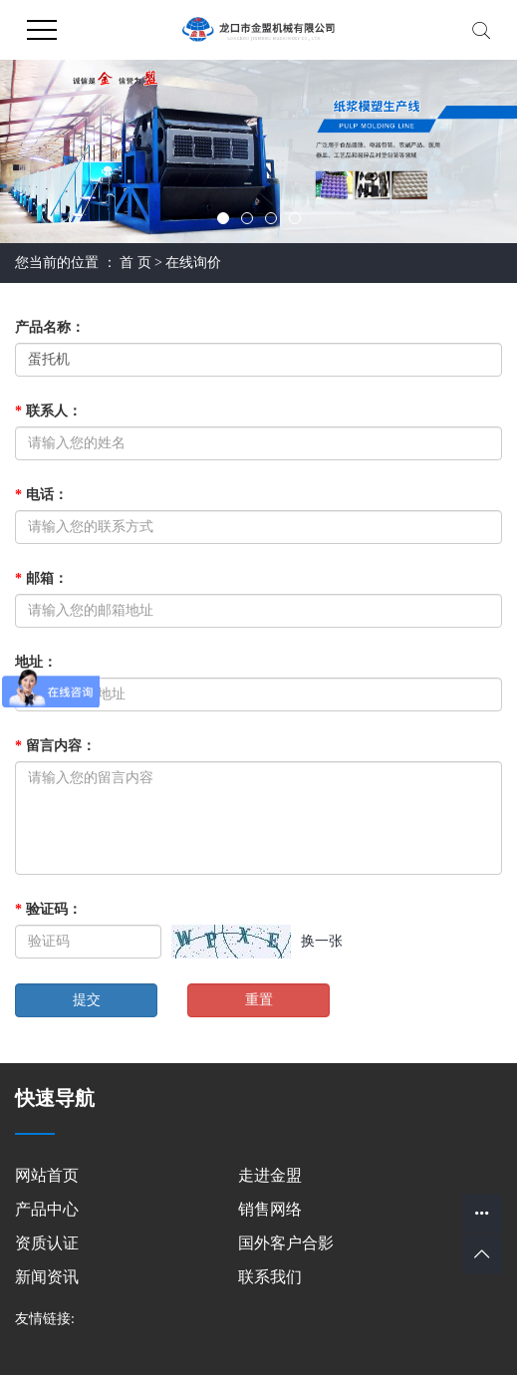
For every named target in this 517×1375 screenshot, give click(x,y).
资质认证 (47, 1243)
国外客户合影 (286, 1243)
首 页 (135, 262)
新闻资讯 (47, 1276)
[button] (223, 218)
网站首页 (47, 1175)
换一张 (322, 941)
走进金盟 (270, 1175)
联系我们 (270, 1276)
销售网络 (270, 1209)
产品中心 (47, 1209)
